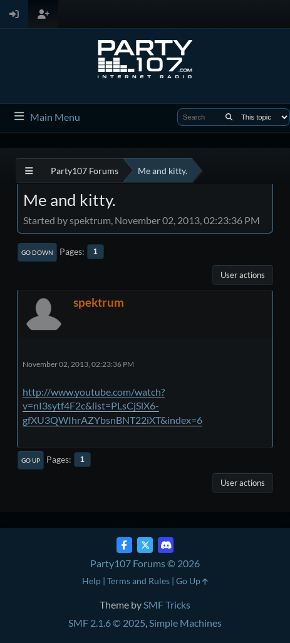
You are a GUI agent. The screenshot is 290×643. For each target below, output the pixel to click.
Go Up (30, 460)
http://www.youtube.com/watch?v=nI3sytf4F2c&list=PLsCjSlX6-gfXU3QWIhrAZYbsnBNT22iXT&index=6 (112, 406)
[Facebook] (124, 545)
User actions (242, 275)
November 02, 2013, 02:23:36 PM (78, 364)
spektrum (98, 302)
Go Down (37, 252)
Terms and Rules (138, 580)
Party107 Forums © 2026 (145, 563)
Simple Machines (185, 623)
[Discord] (165, 545)
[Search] (229, 117)
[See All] (29, 170)
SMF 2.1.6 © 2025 (106, 623)
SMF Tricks (166, 604)
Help (91, 580)
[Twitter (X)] (145, 545)
